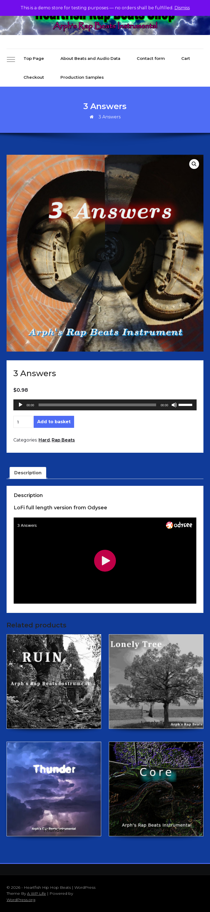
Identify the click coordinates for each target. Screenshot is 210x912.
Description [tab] (28, 472)
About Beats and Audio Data (90, 58)
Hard (44, 440)
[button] (194, 164)
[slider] (97, 405)
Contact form (151, 58)
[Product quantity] (23, 422)
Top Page (34, 58)
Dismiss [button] (182, 7)
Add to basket (54, 421)
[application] (105, 404)
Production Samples (82, 77)
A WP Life (36, 893)
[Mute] (174, 405)
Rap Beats (63, 440)
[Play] (20, 405)
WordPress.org (21, 899)
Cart (185, 58)
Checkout (34, 77)
